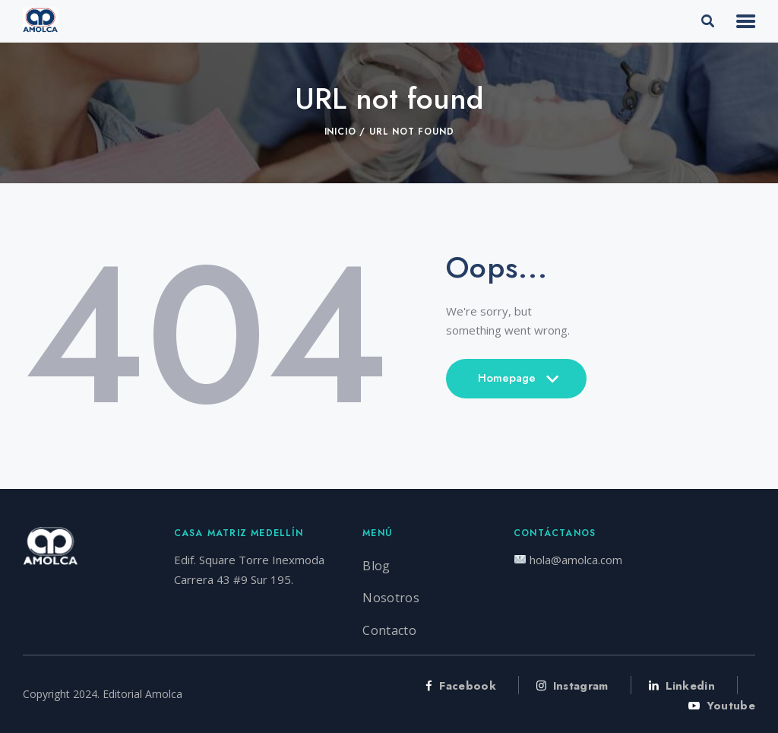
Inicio (340, 131)
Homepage (516, 384)
